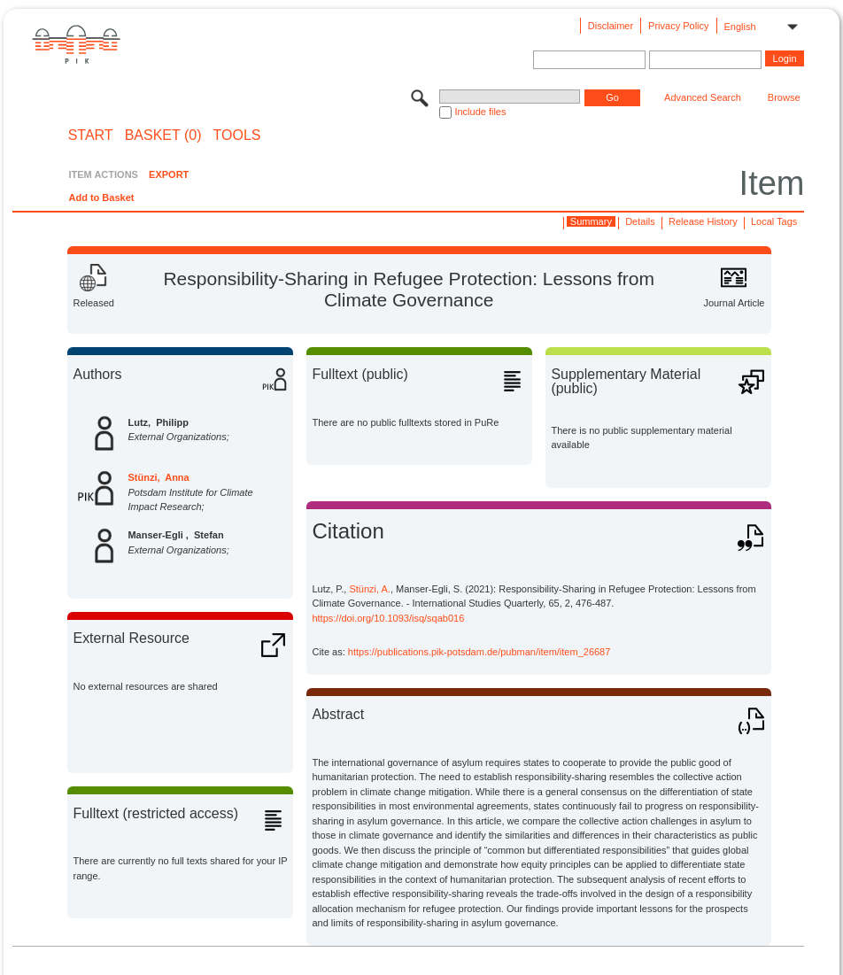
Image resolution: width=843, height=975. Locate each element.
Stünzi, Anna (158, 477)
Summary (591, 221)
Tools (237, 135)
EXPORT (169, 174)
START (90, 135)
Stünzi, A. (369, 589)
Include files (480, 111)
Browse (784, 97)
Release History (703, 221)
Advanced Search (702, 97)
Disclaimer (610, 25)
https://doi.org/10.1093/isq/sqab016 (388, 618)
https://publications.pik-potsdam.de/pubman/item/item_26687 (479, 651)
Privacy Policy (678, 25)
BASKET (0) (163, 135)
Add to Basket (101, 197)
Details (640, 221)
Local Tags (774, 221)
